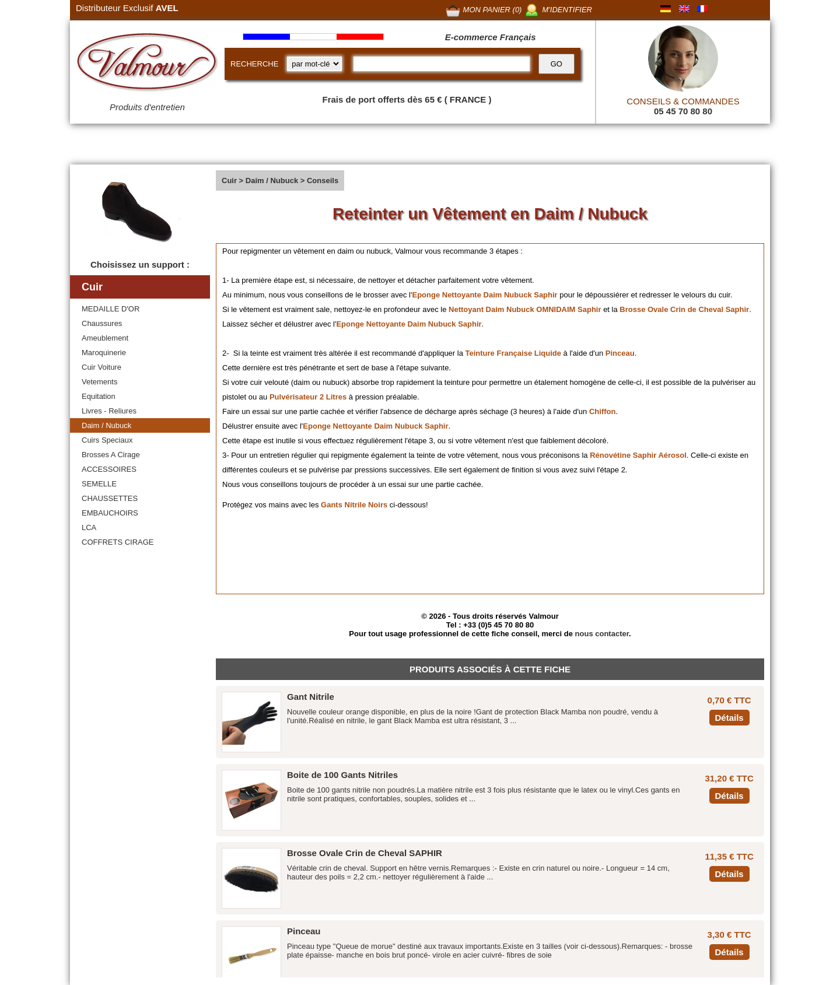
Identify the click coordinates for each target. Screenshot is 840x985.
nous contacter (602, 633)
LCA (89, 527)
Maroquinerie (104, 352)
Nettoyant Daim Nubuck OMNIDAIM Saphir (525, 309)
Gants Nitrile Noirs (354, 504)
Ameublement (105, 338)
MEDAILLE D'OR (110, 308)
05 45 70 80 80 (683, 111)
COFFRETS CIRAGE (118, 542)
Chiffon (602, 411)
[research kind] (314, 64)
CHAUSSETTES (110, 498)
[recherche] (441, 64)
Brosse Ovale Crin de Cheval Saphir (684, 309)
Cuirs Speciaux (107, 440)
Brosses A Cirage (111, 454)
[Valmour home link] (147, 64)
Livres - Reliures (109, 410)
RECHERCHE (254, 63)
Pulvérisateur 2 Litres (308, 396)
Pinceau (620, 353)
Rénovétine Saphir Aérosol (638, 455)
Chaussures (102, 323)
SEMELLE (99, 483)
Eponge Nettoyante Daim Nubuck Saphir (484, 294)
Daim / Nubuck (106, 425)
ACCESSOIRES (109, 469)
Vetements (99, 381)
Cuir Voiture (101, 367)
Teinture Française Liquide (513, 353)
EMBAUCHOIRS (110, 513)
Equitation (99, 396)
